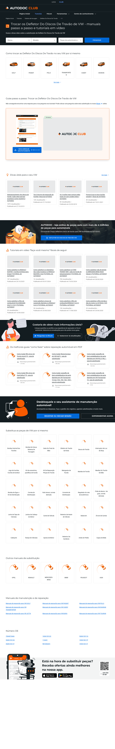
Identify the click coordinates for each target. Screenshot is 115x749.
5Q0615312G (10, 640)
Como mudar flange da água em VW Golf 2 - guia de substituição (61, 356)
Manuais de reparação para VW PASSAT (56, 603)
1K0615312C (47, 636)
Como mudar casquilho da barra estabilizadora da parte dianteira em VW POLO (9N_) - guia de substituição (96, 357)
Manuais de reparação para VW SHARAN (92, 607)
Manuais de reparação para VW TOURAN (92, 613)
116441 (45, 640)
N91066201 (46, 644)
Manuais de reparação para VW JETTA (18, 613)
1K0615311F (83, 644)
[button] (63, 14)
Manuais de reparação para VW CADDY (55, 607)
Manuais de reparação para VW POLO (91, 603)
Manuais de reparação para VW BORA (55, 613)
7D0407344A (10, 636)
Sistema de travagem (31, 18)
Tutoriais (19, 18)
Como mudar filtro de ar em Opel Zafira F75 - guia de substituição (26, 375)
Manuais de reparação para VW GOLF (18, 603)
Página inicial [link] (10, 18)
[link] (25, 14)
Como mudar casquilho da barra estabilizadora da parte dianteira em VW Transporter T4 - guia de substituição (96, 376)
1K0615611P (83, 640)
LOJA (54, 2)
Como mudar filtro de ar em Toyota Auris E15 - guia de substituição (26, 356)
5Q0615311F (10, 644)
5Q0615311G (83, 636)
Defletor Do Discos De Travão (49, 18)
